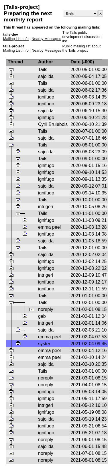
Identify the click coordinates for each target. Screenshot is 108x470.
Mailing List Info (16, 39)
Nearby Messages (46, 39)
